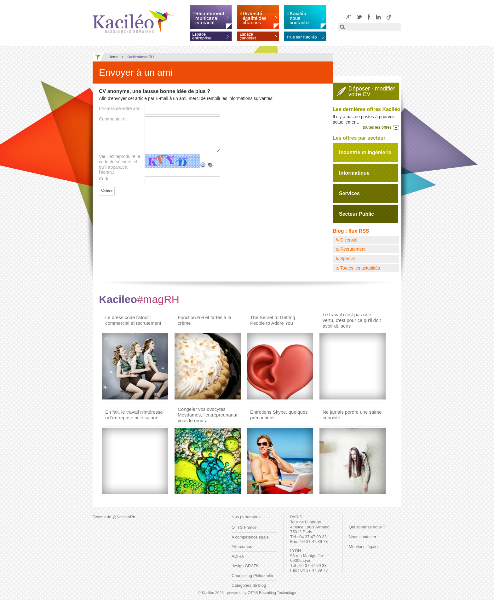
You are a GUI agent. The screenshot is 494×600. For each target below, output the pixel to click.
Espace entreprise (211, 35)
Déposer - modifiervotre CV (371, 91)
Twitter (359, 17)
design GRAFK (245, 565)
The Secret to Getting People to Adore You (272, 320)
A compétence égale (250, 537)
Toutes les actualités (360, 268)
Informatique (354, 173)
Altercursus (242, 546)
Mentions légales (364, 546)
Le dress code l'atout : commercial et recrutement (133, 320)
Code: (105, 178)
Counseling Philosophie (253, 575)
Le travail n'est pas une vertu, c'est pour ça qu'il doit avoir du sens (352, 320)
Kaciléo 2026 (212, 593)
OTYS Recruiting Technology (272, 593)
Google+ (348, 17)
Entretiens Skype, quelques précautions (279, 414)
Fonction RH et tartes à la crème (204, 320)
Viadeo (389, 17)
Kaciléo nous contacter (305, 17)
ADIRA (238, 556)
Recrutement (352, 249)
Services (349, 193)
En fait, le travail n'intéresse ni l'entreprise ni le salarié (134, 414)
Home (113, 57)
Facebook (369, 17)
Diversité (348, 239)
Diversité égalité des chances (258, 17)
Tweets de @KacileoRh (114, 517)
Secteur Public (356, 214)
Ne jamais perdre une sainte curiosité (352, 414)
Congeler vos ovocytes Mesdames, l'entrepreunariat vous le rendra (208, 414)
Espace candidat (258, 35)
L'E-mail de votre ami (119, 108)
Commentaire (112, 118)
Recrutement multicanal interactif (211, 17)
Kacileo (139, 299)
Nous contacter (362, 536)
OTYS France (244, 527)
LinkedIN (378, 17)
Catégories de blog (249, 585)
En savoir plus (305, 35)
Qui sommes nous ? (367, 527)
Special (347, 258)
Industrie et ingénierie (365, 152)
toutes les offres (377, 127)
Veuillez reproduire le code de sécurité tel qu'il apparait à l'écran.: (119, 164)
